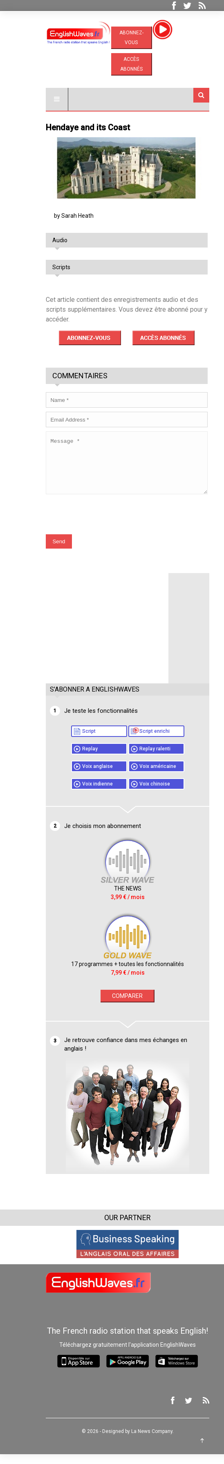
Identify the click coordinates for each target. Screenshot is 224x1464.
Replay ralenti (139, 758)
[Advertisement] (91, 634)
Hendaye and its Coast (72, 127)
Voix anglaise (82, 776)
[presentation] (92, 520)
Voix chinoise (139, 794)
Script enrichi (139, 741)
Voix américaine (142, 776)
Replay (74, 758)
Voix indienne (82, 794)
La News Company (136, 1441)
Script (73, 741)
